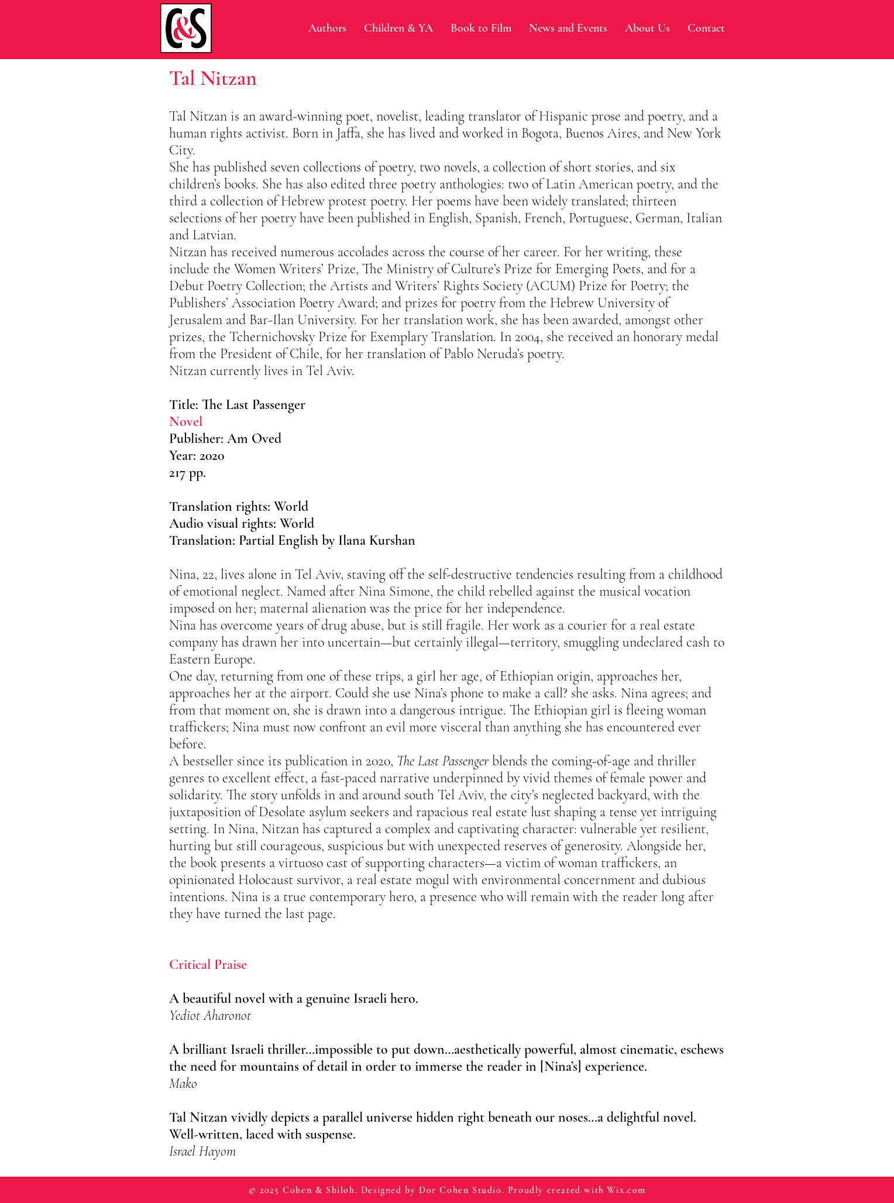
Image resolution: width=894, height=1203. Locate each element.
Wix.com (626, 1190)
